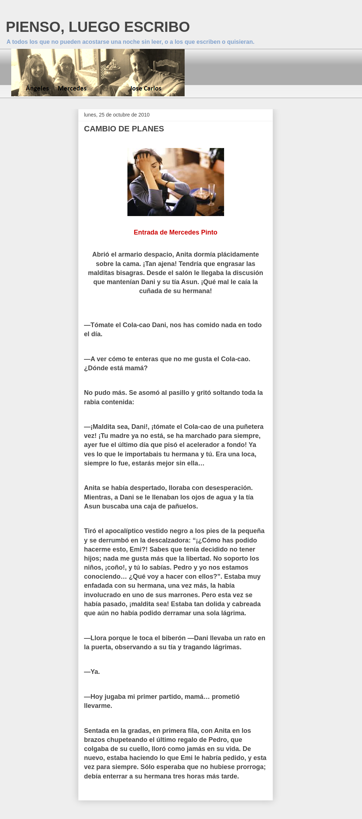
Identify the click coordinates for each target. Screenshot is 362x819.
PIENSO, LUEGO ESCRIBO (98, 27)
